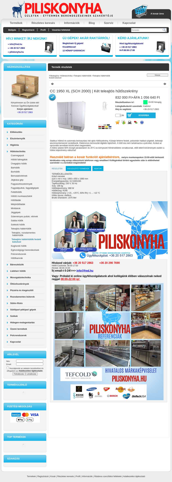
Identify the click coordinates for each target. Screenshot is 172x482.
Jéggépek (15, 212)
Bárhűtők (15, 167)
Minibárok (15, 208)
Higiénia (14, 145)
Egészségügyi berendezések (25, 250)
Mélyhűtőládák (18, 204)
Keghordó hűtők (19, 246)
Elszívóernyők (17, 138)
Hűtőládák (16, 200)
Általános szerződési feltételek (108, 476)
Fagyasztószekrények (21, 184)
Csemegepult (17, 155)
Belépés (12, 30)
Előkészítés (16, 132)
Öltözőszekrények (19, 284)
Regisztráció (43, 476)
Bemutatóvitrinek (19, 176)
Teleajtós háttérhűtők (21, 228)
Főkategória (54, 76)
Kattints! (147, 106)
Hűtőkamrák (17, 258)
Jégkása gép (17, 180)
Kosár (53, 476)
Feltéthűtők (16, 192)
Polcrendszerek (18, 254)
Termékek (31, 476)
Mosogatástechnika (20, 277)
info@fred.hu (84, 270)
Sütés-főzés (16, 303)
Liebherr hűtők (18, 271)
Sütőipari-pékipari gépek (23, 309)
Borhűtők (15, 171)
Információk (87, 476)
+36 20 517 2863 (128, 47)
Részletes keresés (65, 476)
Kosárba (144, 115)
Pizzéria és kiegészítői (21, 290)
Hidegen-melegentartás (22, 322)
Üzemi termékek (18, 329)
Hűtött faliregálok (19, 159)
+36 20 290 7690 (109, 262)
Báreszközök (17, 264)
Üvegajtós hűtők (19, 163)
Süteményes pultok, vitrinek (24, 216)
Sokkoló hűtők (18, 224)
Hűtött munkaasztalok (21, 196)
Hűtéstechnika (17, 151)
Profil (78, 476)
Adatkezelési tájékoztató (134, 476)
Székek (14, 316)
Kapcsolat (15, 342)
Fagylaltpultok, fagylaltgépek (25, 188)
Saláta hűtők (17, 220)
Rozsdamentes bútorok (22, 296)
